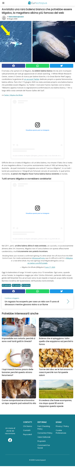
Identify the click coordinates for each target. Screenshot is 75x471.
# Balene (26, 285)
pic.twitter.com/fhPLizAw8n (38, 263)
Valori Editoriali (44, 437)
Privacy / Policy (62, 426)
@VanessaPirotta (38, 258)
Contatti (26, 430)
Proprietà (42, 441)
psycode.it (27, 434)
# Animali (6, 285)
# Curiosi (16, 285)
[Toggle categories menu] (3, 3)
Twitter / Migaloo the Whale (13, 95)
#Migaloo (69, 258)
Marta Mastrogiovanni (16, 17)
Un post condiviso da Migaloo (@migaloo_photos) (28, 155)
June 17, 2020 (50, 267)
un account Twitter (31, 79)
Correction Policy (45, 433)
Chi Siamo (27, 426)
